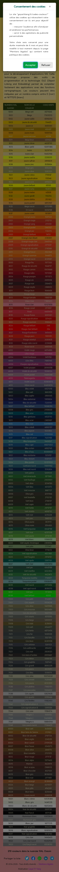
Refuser (46, 65)
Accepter (30, 65)
